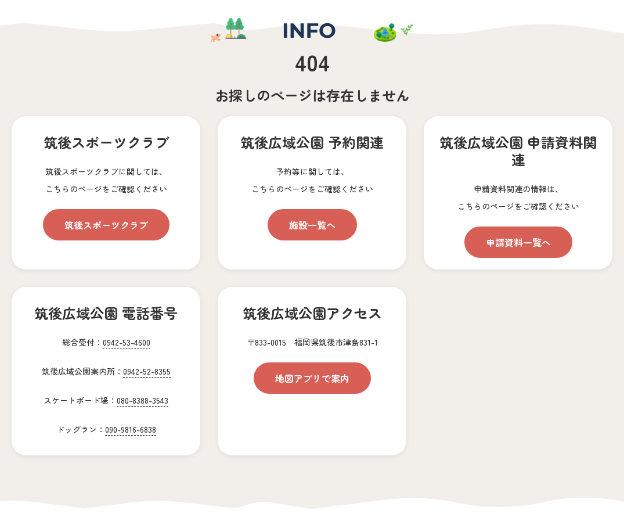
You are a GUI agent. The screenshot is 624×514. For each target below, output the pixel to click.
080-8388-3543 (142, 400)
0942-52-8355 (147, 371)
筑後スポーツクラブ (106, 225)
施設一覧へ (312, 225)
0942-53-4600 (126, 342)
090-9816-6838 (130, 429)
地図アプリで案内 (312, 378)
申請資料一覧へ (518, 242)
